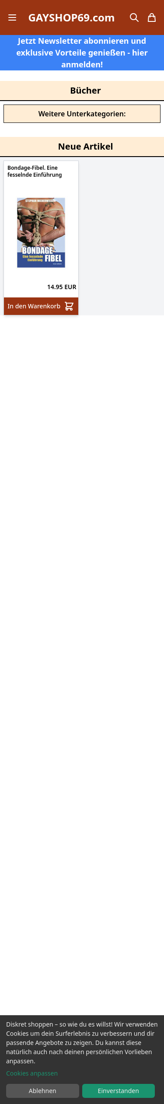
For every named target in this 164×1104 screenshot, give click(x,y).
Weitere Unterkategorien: (82, 114)
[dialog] (82, 1059)
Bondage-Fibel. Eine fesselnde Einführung (34, 171)
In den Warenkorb (40, 306)
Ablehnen (42, 1091)
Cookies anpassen (32, 1073)
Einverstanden (118, 1091)
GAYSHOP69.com (71, 17)
